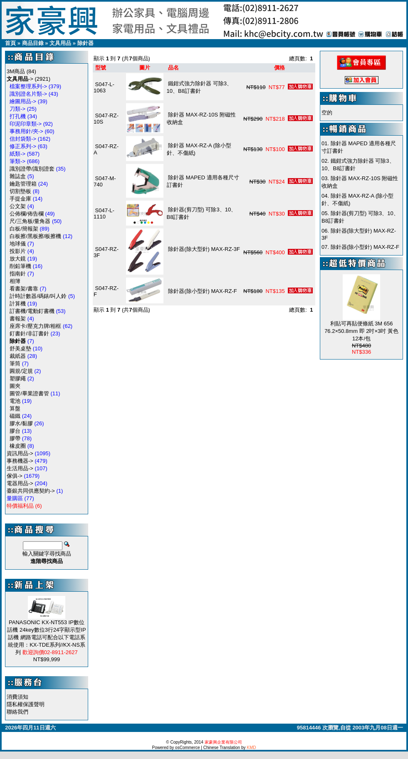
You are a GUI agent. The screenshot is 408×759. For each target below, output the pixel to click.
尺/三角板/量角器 (30, 221)
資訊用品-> (20, 453)
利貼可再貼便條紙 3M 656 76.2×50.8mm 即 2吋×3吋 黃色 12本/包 (361, 331)
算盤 (15, 408)
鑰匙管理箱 (23, 184)
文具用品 (60, 43)
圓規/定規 (21, 371)
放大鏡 (18, 258)
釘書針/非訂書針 (29, 333)
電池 (15, 401)
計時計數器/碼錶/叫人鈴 (38, 296)
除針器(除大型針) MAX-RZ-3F (204, 249)
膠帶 (15, 438)
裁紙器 (18, 356)
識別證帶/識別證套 (32, 169)
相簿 (15, 281)
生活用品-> (20, 468)
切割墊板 (20, 191)
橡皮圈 (18, 446)
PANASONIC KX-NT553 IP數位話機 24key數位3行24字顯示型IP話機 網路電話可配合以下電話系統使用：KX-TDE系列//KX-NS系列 (46, 637)
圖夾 (15, 386)
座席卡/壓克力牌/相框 (35, 326)
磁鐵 (15, 416)
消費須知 (17, 697)
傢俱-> (14, 476)
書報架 (18, 318)
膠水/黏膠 (21, 423)
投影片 (18, 251)
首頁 (10, 43)
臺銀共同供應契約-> (31, 491)
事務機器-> (20, 461)
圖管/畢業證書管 (29, 393)
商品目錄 (33, 43)
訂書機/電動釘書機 (32, 311)
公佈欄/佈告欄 (27, 214)
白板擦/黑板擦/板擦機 (35, 236)
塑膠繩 (18, 378)
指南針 (18, 273)
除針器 (85, 43)
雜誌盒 (18, 176)
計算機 (18, 303)
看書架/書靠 (24, 288)
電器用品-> (20, 483)
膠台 (15, 431)
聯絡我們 (17, 712)
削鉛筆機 (20, 266)
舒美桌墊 (20, 348)
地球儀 (18, 244)
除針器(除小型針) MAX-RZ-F (203, 291)
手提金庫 (20, 199)
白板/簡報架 (24, 229)
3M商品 (16, 71)
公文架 (18, 206)
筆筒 (15, 363)
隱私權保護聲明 (26, 704)
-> (20, 79)
